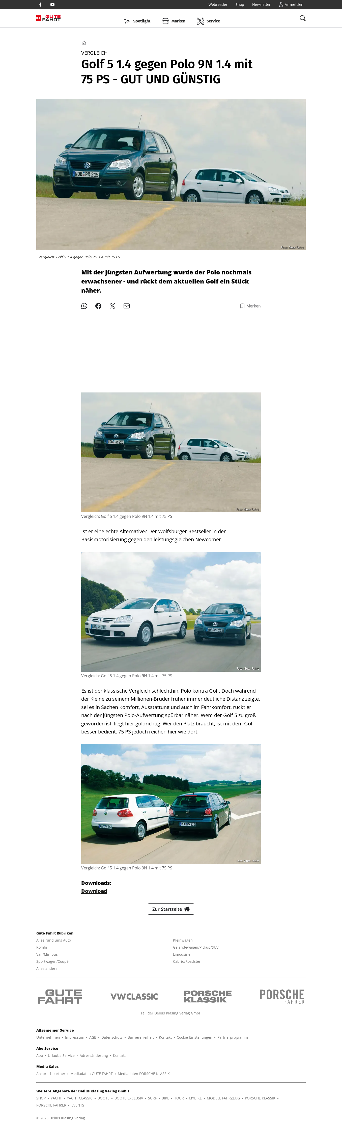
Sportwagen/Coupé (52, 965)
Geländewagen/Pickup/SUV (195, 951)
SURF (152, 1102)
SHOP (41, 1102)
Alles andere (47, 972)
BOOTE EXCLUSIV (129, 1102)
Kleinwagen (183, 944)
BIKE (165, 1102)
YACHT (56, 1102)
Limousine (181, 958)
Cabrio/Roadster (187, 965)
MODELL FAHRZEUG (223, 1102)
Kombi (41, 951)
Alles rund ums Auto (53, 944)
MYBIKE (195, 1102)
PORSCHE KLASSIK (260, 1102)
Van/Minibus (47, 958)
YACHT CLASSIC (80, 1102)
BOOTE (103, 1102)
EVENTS (77, 1109)
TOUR (179, 1102)
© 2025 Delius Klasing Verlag (60, 1122)
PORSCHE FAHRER (51, 1109)
